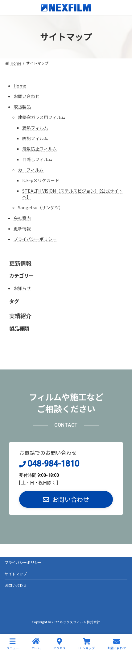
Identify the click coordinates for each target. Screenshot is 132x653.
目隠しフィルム (37, 159)
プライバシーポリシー (35, 239)
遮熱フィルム (35, 128)
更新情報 (22, 228)
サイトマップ (16, 573)
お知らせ (22, 288)
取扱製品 (22, 107)
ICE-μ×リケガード (40, 180)
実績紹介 (20, 316)
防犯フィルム (35, 138)
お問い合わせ (26, 96)
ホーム (36, 644)
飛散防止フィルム (39, 149)
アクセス (59, 644)
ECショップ (86, 644)
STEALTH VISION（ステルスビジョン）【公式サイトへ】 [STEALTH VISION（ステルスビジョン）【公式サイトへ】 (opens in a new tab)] (72, 194)
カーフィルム (30, 170)
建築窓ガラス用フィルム (41, 117)
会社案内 (22, 218)
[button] (66, 499)
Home (20, 86)
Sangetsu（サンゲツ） (40, 207)
